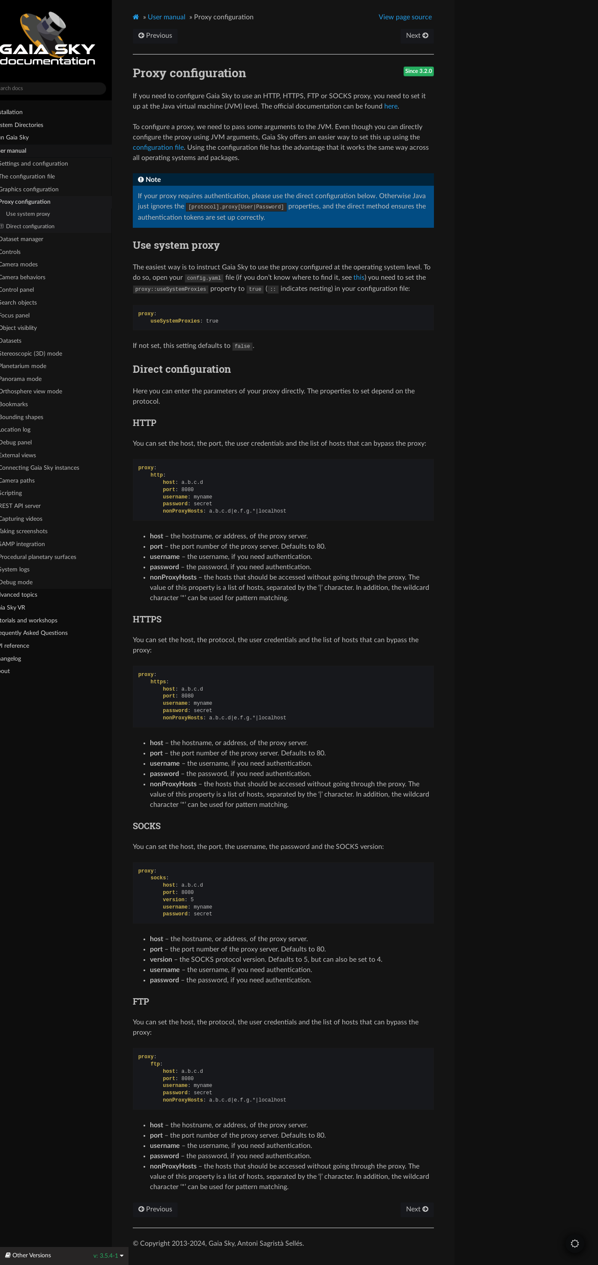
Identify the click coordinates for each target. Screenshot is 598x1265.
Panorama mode (33, 379)
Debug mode (32, 582)
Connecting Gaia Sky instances (52, 468)
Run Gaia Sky (24, 138)
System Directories (31, 125)
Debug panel (31, 442)
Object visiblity (34, 328)
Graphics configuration (41, 189)
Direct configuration (43, 226)
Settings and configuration (46, 164)
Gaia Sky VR (22, 608)
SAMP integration (35, 544)
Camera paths (29, 480)
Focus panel (27, 315)
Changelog (23, 658)
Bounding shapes (34, 417)
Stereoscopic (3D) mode (43, 353)
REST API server (32, 506)
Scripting (23, 493)
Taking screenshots (36, 531)
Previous (173, 35)
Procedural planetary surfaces (50, 557)
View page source (420, 17)
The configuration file (40, 177)
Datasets (23, 340)
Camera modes (31, 265)
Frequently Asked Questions (43, 633)
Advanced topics (28, 595)
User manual (22, 150)
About (14, 671)
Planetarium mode (35, 366)
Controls (22, 252)
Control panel (29, 290)
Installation (21, 112)
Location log (31, 429)
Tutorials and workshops (38, 620)
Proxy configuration (37, 202)
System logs (27, 570)
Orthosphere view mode (47, 391)
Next (432, 35)
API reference (27, 645)
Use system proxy (44, 214)
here (409, 106)
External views (34, 455)
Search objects (34, 302)
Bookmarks (26, 404)
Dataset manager (34, 239)
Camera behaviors (35, 277)
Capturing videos (33, 518)
